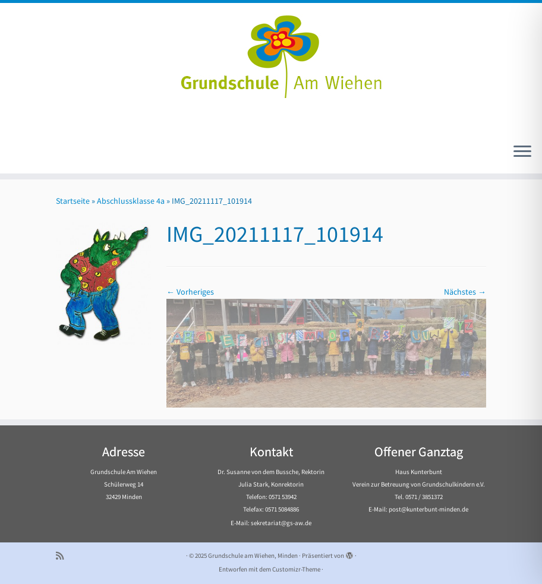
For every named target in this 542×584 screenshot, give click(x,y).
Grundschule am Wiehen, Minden (253, 555)
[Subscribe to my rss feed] (63, 556)
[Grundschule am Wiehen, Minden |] (271, 53)
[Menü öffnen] (522, 152)
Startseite (73, 200)
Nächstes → (465, 291)
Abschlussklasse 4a (131, 200)
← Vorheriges (190, 291)
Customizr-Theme (296, 569)
